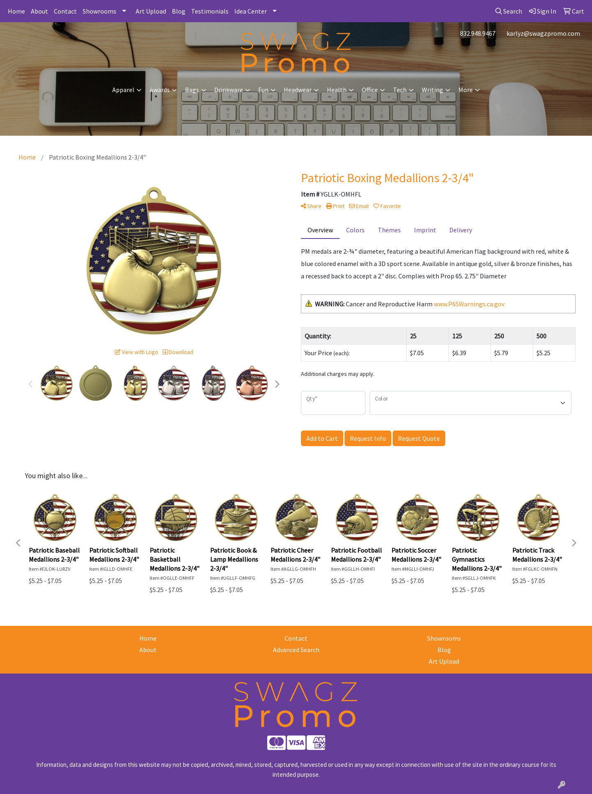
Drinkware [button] (228, 90)
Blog (178, 11)
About (39, 11)
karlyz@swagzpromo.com (543, 33)
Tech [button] (400, 90)
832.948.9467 (477, 33)
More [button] (465, 90)
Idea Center (250, 11)
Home (16, 11)
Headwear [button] (298, 90)
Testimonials (210, 11)
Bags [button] (192, 90)
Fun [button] (263, 90)
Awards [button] (160, 90)
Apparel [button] (123, 90)
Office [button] (370, 90)
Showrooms (99, 11)
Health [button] (337, 90)
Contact (65, 11)
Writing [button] (432, 90)
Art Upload (151, 11)
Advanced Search (296, 650)
